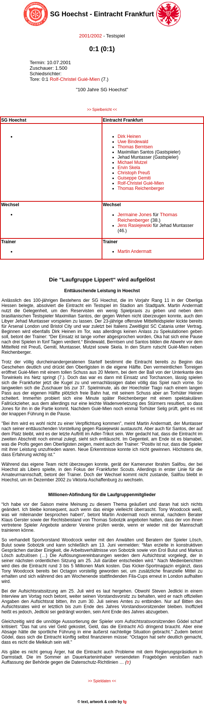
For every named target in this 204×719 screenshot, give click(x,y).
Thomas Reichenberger (141, 188)
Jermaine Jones (135, 214)
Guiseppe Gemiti (134, 178)
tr (127, 662)
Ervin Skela (129, 167)
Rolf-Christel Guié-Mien (75, 79)
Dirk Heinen (129, 136)
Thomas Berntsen (135, 146)
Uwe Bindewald (133, 141)
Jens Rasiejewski (135, 225)
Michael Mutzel (132, 162)
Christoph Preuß (134, 172)
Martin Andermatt (134, 251)
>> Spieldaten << (102, 681)
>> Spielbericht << (102, 110)
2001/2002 (90, 36)
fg (124, 702)
